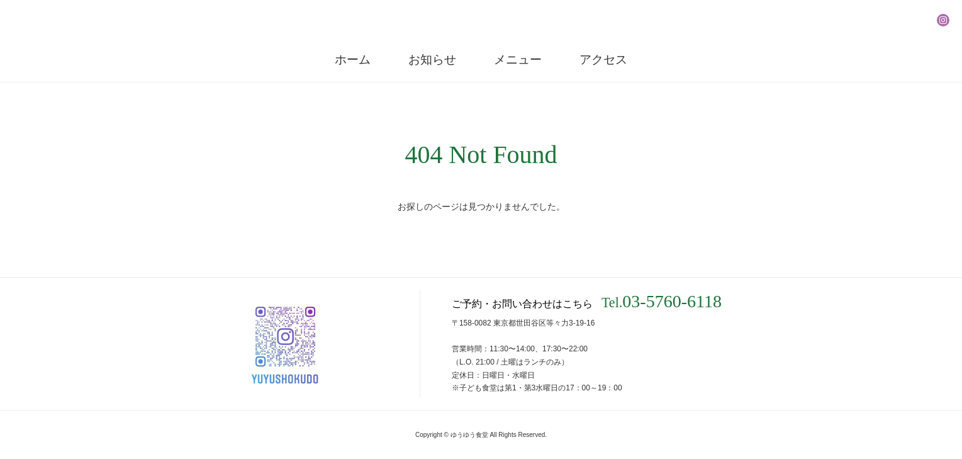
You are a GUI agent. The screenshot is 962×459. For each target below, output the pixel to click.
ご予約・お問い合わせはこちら (587, 301)
